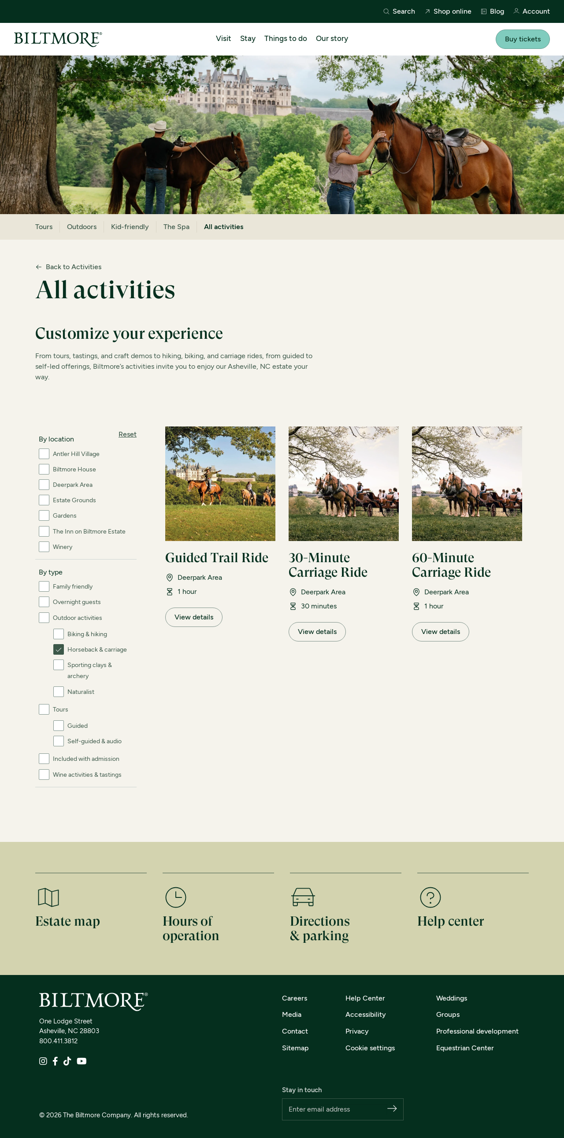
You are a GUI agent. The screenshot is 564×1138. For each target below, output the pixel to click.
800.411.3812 (58, 1041)
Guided (77, 726)
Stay (248, 38)
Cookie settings (370, 1048)
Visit (223, 38)
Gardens (65, 515)
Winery (62, 547)
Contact (295, 1031)
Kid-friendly (130, 226)
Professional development (477, 1031)
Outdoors (81, 226)
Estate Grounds (74, 500)
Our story (332, 38)
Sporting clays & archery (89, 670)
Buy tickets (523, 39)
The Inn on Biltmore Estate (89, 531)
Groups (448, 1014)
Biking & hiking (87, 634)
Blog (492, 11)
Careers (294, 998)
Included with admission (86, 759)
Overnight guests (77, 602)
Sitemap (295, 1048)
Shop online (447, 11)
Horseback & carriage (97, 649)
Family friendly (73, 586)
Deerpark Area (73, 485)
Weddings (451, 998)
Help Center (365, 998)
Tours (43, 226)
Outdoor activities (77, 618)
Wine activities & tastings (87, 774)
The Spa (176, 226)
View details (193, 617)
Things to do (285, 38)
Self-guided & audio (94, 741)
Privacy (357, 1031)
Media (291, 1014)
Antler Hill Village (76, 454)
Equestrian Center (465, 1048)
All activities (223, 226)
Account (531, 11)
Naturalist (80, 692)
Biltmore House (74, 469)
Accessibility (365, 1014)
